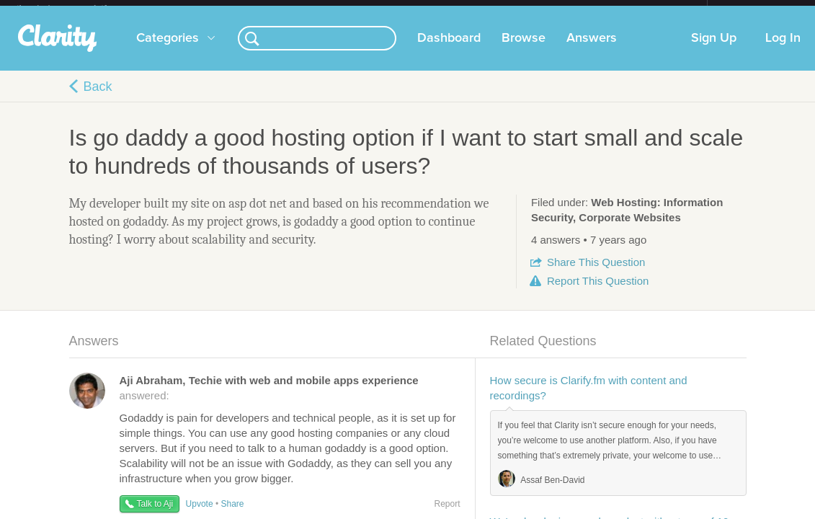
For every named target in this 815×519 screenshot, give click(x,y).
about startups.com (758, 9)
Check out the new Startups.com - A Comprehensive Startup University (550, 9)
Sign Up (713, 49)
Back (98, 98)
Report (598, 292)
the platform (77, 8)
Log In (783, 49)
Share (596, 273)
